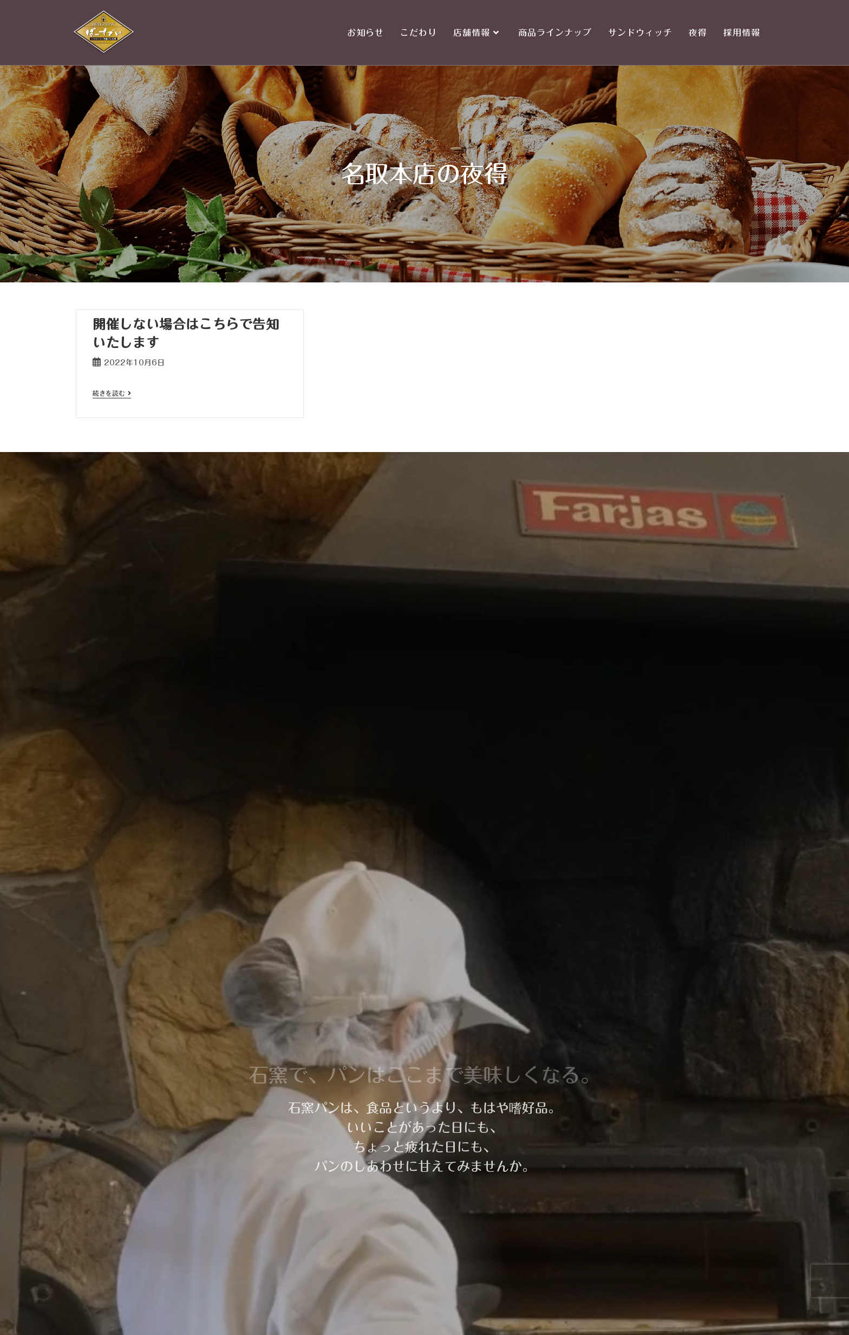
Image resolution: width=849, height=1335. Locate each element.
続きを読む (112, 393)
